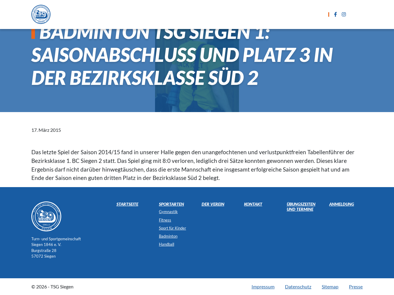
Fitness (165, 220)
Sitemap (330, 286)
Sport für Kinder (172, 228)
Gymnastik (168, 211)
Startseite (105, 14)
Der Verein (321, 14)
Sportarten (142, 14)
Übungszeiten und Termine (198, 14)
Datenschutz (298, 286)
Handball (166, 244)
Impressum (263, 286)
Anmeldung (254, 14)
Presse (356, 286)
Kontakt (288, 14)
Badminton (168, 236)
